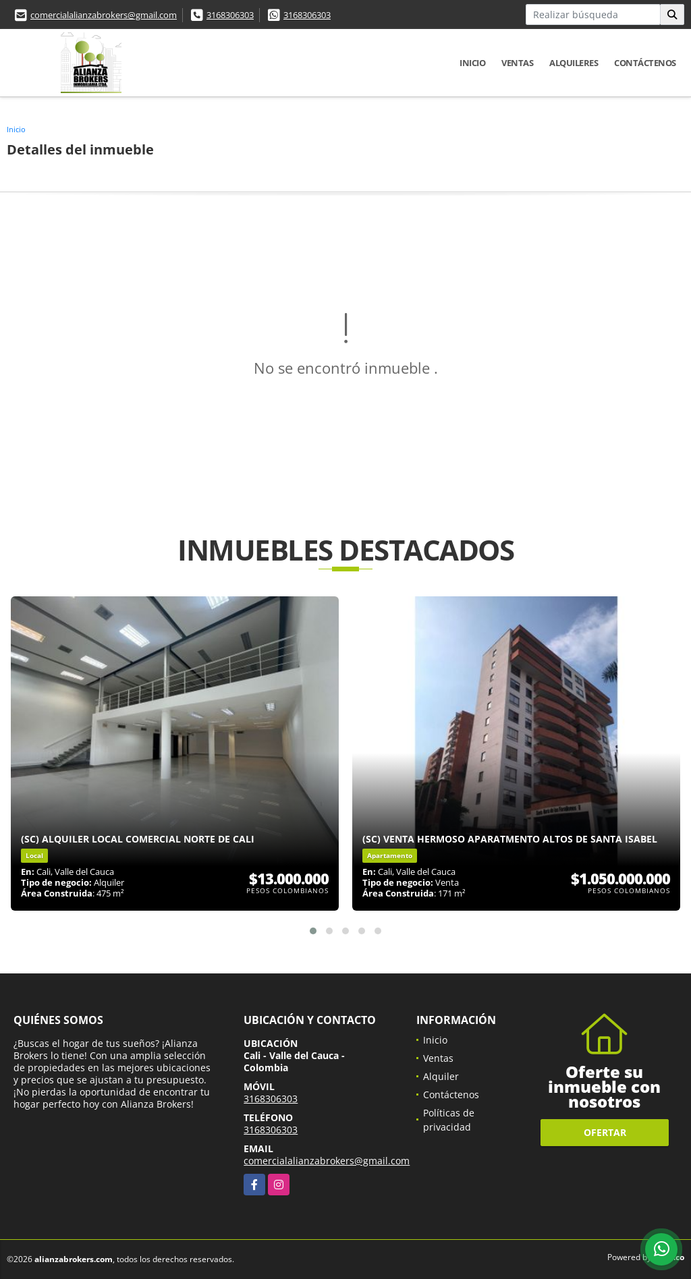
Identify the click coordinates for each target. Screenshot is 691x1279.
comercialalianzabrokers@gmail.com (103, 15)
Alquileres (573, 63)
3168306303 (230, 15)
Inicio (472, 63)
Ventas (517, 63)
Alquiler (441, 1076)
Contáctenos (645, 63)
